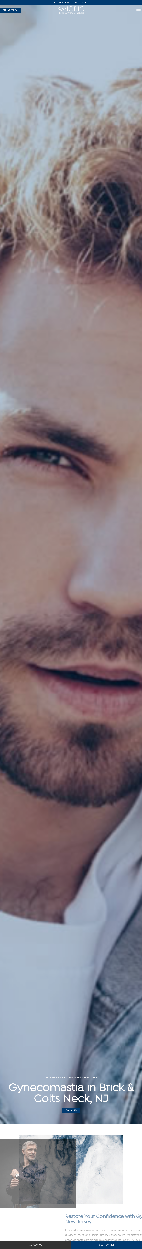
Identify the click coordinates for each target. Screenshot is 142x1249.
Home (48, 1077)
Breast (78, 1077)
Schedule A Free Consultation (71, 2)
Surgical (69, 1077)
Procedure (58, 1077)
